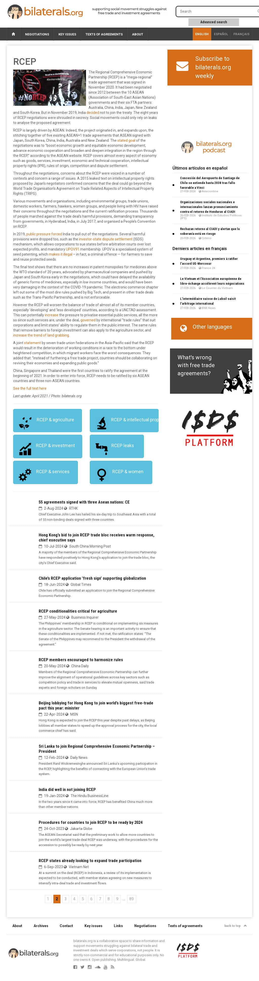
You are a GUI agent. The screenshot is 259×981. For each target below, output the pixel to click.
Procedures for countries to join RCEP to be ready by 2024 (90, 822)
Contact (66, 926)
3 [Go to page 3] (65, 898)
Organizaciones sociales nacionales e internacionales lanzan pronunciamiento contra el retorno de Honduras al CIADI (209, 207)
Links (118, 926)
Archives (41, 926)
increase (51, 315)
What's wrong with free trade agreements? (196, 365)
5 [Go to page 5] (83, 898)
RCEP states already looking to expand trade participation (90, 860)
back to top (235, 926)
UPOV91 (72, 249)
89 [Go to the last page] (131, 898)
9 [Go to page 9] (117, 898)
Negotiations (37, 34)
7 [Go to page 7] (100, 898)
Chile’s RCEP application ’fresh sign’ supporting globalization (92, 578)
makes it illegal (60, 254)
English (202, 34)
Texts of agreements (104, 34)
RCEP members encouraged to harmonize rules (81, 659)
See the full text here (30, 388)
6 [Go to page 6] (91, 898)
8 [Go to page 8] (108, 898)
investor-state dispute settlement (106, 239)
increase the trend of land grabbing (41, 335)
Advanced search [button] (213, 22)
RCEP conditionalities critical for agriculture (78, 611)
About (137, 34)
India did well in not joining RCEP (67, 789)
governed (88, 320)
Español (221, 34)
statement (32, 343)
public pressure (38, 234)
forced (56, 234)
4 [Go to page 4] (74, 898)
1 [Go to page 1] (48, 898)
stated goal (126, 140)
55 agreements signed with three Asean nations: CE (84, 502)
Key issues (67, 34)
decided (93, 113)
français (241, 34)
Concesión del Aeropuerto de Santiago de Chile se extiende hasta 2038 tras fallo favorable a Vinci (210, 183)
